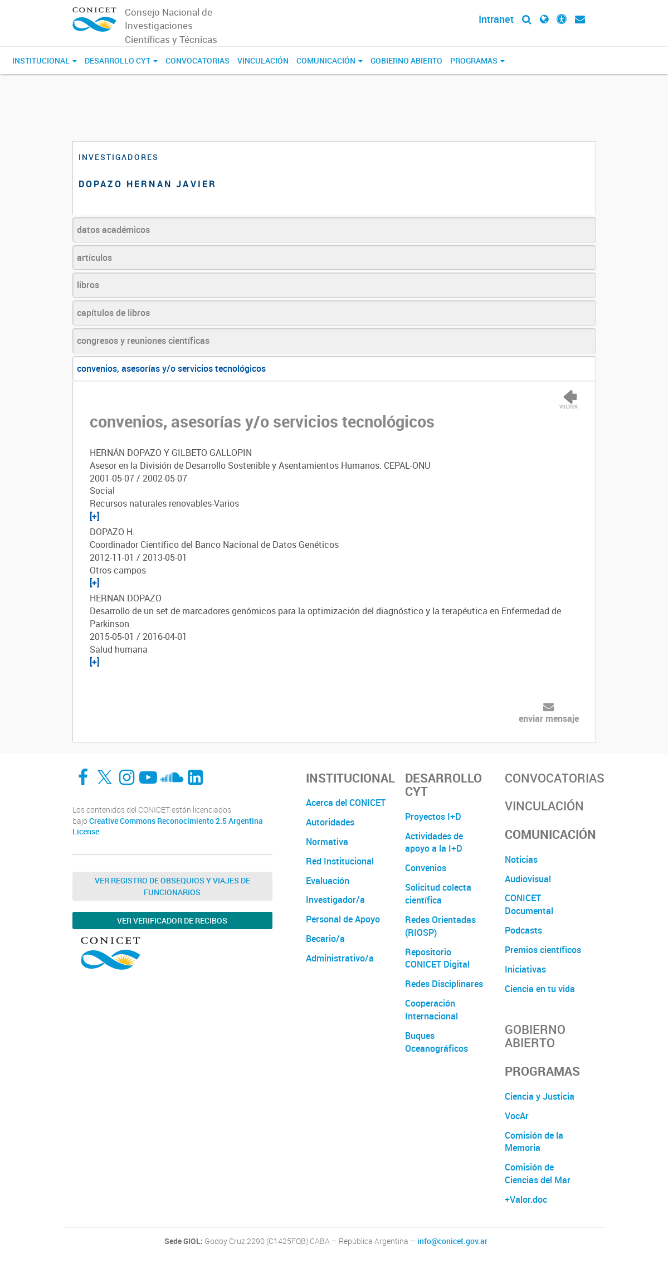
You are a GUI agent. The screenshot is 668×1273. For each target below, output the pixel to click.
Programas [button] (477, 60)
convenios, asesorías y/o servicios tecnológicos (171, 368)
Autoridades (330, 822)
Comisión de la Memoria (534, 1141)
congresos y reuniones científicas (143, 340)
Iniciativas (525, 969)
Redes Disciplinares (444, 984)
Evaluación (327, 880)
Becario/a (325, 938)
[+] (94, 516)
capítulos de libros (113, 313)
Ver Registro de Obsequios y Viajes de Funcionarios (172, 886)
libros (88, 285)
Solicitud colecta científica (438, 893)
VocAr (517, 1116)
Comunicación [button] (329, 60)
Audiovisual (528, 879)
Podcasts (523, 930)
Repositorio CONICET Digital (437, 958)
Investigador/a (335, 899)
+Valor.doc (526, 1199)
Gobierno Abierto (406, 60)
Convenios (425, 868)
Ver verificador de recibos (172, 920)
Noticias (521, 859)
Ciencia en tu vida (540, 989)
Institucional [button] (44, 60)
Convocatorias (197, 60)
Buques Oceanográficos (436, 1042)
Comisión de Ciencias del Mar (538, 1173)
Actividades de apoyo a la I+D (434, 842)
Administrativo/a (340, 958)
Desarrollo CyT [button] (121, 60)
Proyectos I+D (433, 816)
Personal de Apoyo (343, 919)
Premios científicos (543, 950)
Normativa (327, 841)
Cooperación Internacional (431, 1009)
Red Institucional (340, 861)
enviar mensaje (549, 718)
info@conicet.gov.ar (452, 1241)
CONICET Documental (529, 904)
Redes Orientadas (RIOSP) (440, 926)
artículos (94, 257)
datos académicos (113, 229)
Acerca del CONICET (346, 802)
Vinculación (263, 60)
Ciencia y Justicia (539, 1096)
